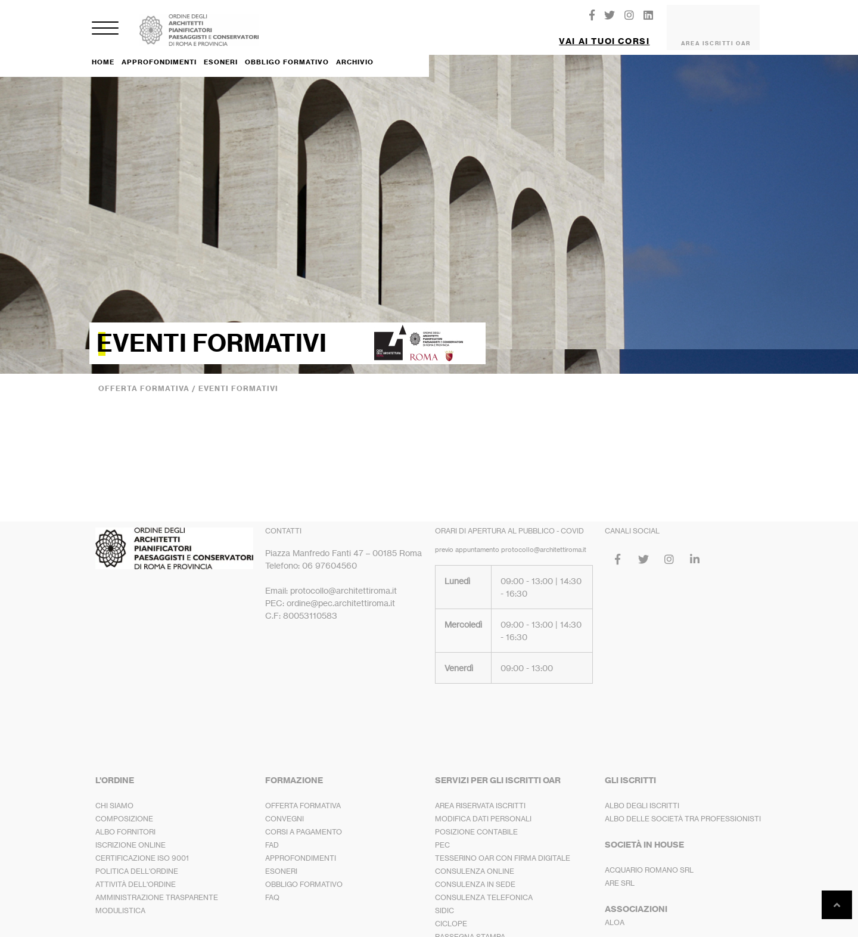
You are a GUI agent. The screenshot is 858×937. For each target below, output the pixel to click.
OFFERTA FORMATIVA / (148, 378)
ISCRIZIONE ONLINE (130, 835)
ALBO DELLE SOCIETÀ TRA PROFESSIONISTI (683, 809)
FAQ (272, 887)
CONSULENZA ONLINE (474, 861)
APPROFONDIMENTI (159, 52)
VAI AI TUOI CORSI (604, 36)
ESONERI (221, 52)
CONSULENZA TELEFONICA (484, 887)
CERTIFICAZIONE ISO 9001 (142, 848)
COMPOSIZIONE (124, 809)
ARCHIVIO (355, 52)
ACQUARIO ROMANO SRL (649, 860)
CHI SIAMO (114, 796)
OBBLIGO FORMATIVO (287, 52)
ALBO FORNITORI (125, 822)
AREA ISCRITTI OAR (716, 38)
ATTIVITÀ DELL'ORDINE (135, 874)
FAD (272, 835)
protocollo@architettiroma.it (543, 540)
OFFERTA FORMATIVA (303, 796)
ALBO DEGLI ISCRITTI (642, 796)
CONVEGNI (284, 809)
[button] (604, 32)
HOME (103, 52)
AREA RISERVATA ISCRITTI (480, 796)
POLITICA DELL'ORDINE (136, 861)
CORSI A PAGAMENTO (303, 822)
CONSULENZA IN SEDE (475, 874)
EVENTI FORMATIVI (238, 378)
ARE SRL (620, 873)
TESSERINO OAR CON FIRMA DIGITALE (502, 848)
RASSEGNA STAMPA (470, 927)
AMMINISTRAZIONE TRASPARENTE (156, 887)
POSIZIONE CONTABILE (476, 822)
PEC (442, 835)
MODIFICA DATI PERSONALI (483, 809)
